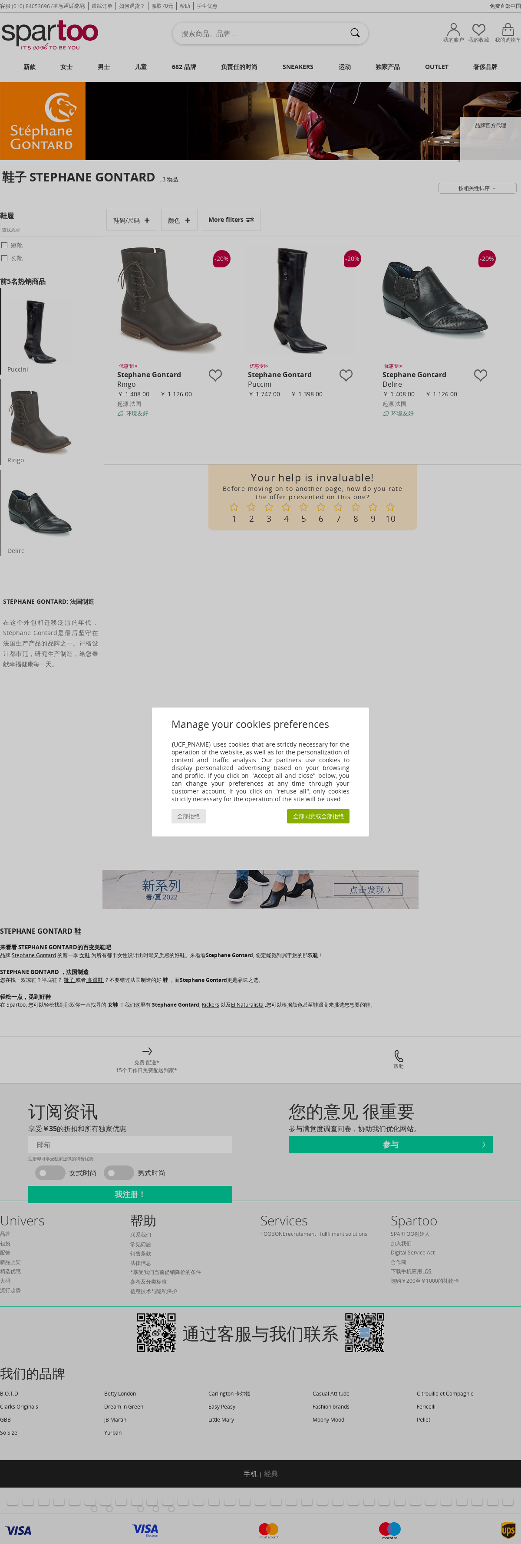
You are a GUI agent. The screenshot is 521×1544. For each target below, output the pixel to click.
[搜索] (355, 33)
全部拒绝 (188, 816)
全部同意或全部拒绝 (318, 816)
